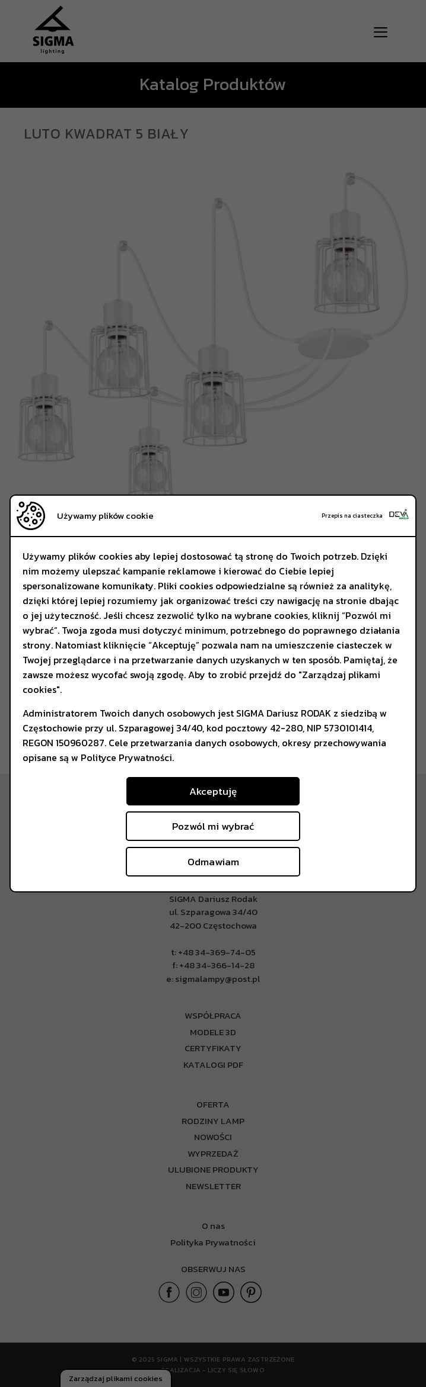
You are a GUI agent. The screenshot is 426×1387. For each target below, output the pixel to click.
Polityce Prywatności (126, 757)
